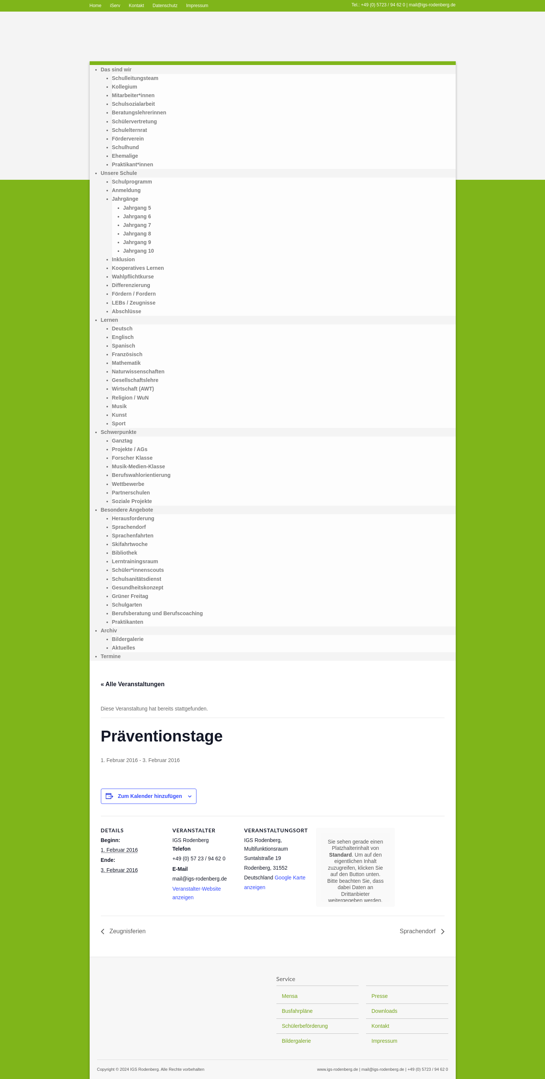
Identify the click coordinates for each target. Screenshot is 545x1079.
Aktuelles (123, 648)
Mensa (290, 996)
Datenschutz (165, 5)
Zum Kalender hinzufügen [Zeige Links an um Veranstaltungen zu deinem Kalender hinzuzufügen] (150, 796)
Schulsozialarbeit (133, 104)
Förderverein (128, 139)
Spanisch (123, 346)
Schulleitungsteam (135, 78)
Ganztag (122, 441)
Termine (111, 656)
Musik (119, 406)
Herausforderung (133, 518)
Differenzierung (131, 285)
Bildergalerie (128, 639)
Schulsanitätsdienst (136, 579)
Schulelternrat (129, 130)
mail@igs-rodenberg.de (432, 4)
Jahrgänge (125, 199)
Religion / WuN (130, 398)
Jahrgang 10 (138, 251)
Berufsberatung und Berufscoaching (157, 613)
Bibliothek (124, 553)
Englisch (123, 337)
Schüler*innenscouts (138, 570)
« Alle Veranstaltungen (133, 684)
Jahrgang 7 (137, 225)
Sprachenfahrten (133, 536)
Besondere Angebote (127, 510)
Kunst (119, 415)
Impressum (197, 5)
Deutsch (122, 329)
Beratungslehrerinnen (139, 112)
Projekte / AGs (130, 449)
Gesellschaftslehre (135, 380)
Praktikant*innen (132, 164)
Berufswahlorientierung (141, 475)
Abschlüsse (127, 311)
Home (96, 5)
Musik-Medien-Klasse (138, 466)
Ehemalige (125, 156)
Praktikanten (127, 622)
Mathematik (126, 363)
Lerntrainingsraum (135, 561)
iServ (115, 5)
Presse (380, 996)
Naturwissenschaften (138, 371)
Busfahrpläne (297, 1011)
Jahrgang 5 (137, 208)
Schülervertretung (134, 121)
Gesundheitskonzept (138, 588)
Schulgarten (127, 605)
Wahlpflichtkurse (133, 277)
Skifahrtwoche (130, 544)
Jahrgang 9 (137, 242)
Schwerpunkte (119, 432)
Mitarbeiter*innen (133, 95)
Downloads (384, 1011)
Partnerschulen (131, 493)
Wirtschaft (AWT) (133, 389)
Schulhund (125, 147)
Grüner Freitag (130, 596)
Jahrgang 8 (137, 234)
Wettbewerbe (128, 484)
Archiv (109, 630)
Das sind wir (116, 70)
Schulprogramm (132, 182)
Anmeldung (126, 190)
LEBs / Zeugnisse (134, 303)
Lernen (109, 320)
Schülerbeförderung (305, 1026)
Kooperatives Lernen (138, 268)
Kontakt (136, 5)
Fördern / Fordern (134, 294)
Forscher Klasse (132, 458)
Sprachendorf (129, 527)
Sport (119, 423)
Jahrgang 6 (137, 216)
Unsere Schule (119, 173)
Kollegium (124, 87)
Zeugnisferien (127, 931)
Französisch (127, 354)
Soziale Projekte (132, 501)
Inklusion (123, 259)
